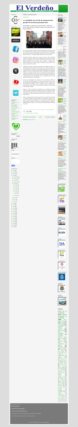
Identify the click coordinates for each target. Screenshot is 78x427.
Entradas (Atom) (31, 119)
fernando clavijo (61, 385)
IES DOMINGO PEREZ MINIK (14, 106)
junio (15, 199)
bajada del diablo (61, 368)
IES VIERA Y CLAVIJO (13, 110)
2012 (14, 219)
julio (15, 197)
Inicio (40, 117)
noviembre (16, 178)
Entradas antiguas (50, 117)
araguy (59, 401)
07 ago (16, 186)
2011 (14, 221)
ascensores (60, 395)
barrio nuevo (61, 330)
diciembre (16, 176)
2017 (14, 211)
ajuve (62, 322)
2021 (14, 204)
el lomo (60, 386)
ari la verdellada (61, 369)
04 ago (16, 191)
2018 (14, 209)
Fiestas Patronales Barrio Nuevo (62, 341)
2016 (14, 213)
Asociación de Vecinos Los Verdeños (62, 328)
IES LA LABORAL (14, 107)
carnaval (59, 375)
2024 (14, 173)
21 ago (16, 185)
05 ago (16, 190)
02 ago (16, 195)
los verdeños (62, 381)
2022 (14, 203)
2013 (14, 218)
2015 (14, 214)
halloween (60, 373)
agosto (15, 183)
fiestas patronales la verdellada (32, 113)
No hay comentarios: (50, 109)
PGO (59, 391)
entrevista (59, 398)
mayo (15, 200)
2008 (14, 226)
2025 (14, 172)
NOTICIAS (26, 17)
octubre (15, 180)
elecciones (60, 346)
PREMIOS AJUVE (62, 357)
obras (59, 331)
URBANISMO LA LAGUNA (14, 119)
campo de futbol (61, 384)
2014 (14, 216)
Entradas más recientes (29, 117)
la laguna (63, 400)
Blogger (47, 422)
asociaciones (63, 401)
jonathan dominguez (62, 380)
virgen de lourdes (62, 347)
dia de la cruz (63, 364)
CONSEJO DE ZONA (62, 377)
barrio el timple (63, 363)
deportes (59, 374)
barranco (59, 351)
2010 (14, 223)
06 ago (16, 188)
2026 (14, 170)
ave (63, 391)
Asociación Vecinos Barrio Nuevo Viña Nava (62, 337)
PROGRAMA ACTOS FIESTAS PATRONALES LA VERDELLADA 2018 (62, 170)
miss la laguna (61, 383)
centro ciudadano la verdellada (62, 354)
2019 (14, 208)
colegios (61, 349)
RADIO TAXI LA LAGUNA (14, 114)
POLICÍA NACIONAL (15, 111)
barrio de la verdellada (62, 312)
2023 (14, 175)
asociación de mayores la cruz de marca (62, 360)
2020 (14, 206)
